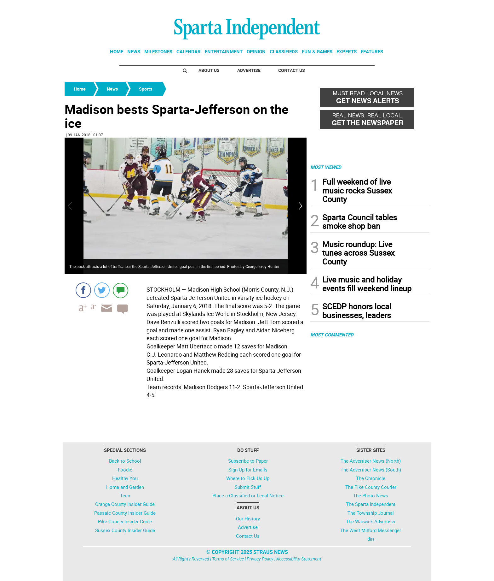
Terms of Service (228, 559)
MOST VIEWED (325, 167)
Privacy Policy (260, 559)
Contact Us (291, 70)
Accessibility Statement (298, 559)
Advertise (249, 70)
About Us (209, 70)
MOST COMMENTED (331, 334)
